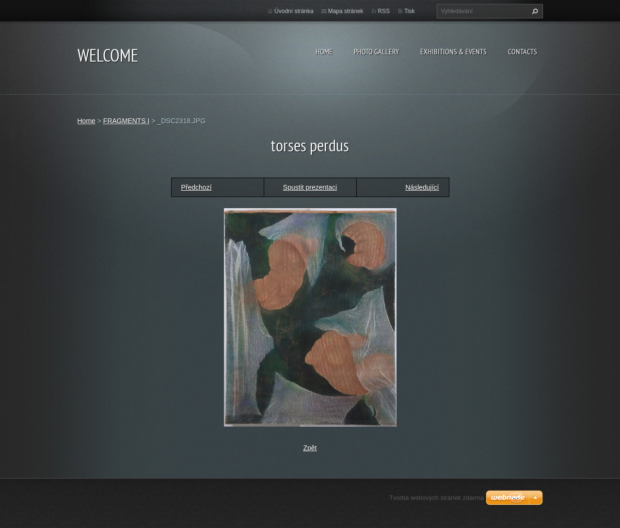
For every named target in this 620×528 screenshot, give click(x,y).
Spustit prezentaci (310, 187)
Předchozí (196, 187)
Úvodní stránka (294, 11)
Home (324, 51)
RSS (384, 11)
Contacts (522, 51)
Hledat (533, 11)
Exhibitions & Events (453, 51)
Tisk (409, 11)
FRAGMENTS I (126, 121)
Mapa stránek (346, 11)
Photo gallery (376, 51)
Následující (422, 187)
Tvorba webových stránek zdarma (436, 497)
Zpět (310, 448)
